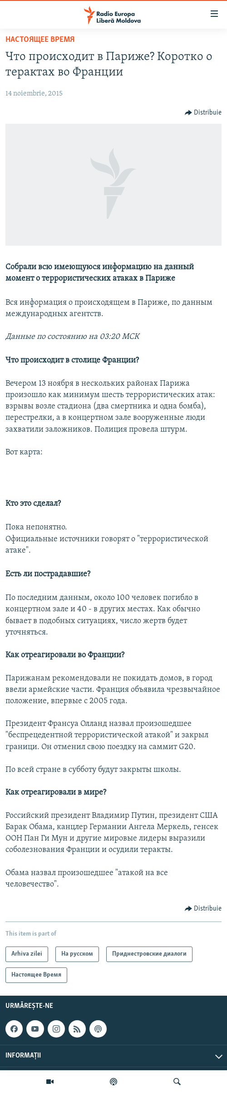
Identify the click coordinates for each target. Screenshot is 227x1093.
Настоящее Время (39, 39)
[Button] (203, 113)
